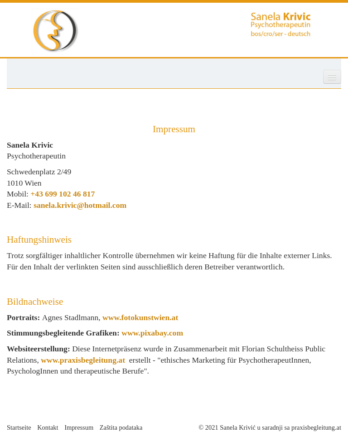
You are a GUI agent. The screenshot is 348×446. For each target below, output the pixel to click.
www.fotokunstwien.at (140, 317)
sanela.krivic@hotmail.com (80, 205)
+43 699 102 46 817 (62, 193)
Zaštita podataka (121, 427)
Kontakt (47, 427)
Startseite (19, 427)
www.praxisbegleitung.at (83, 359)
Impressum (78, 427)
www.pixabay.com (152, 332)
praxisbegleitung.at (316, 427)
